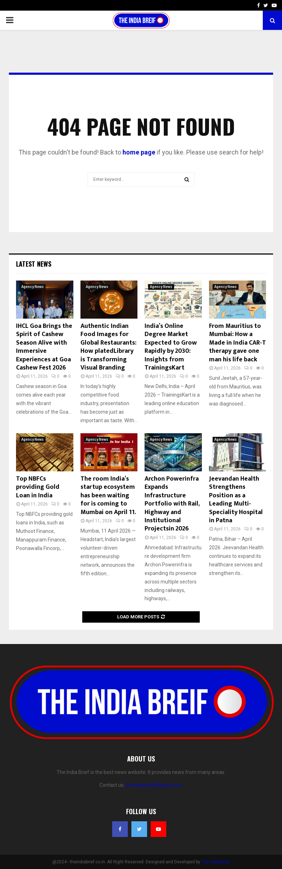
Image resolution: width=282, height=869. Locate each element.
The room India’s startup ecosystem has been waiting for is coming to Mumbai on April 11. (108, 495)
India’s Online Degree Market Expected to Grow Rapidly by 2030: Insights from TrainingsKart (171, 347)
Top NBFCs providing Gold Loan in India (37, 487)
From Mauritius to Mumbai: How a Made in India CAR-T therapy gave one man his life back (237, 343)
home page (138, 152)
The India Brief (215, 861)
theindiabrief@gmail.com (154, 785)
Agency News (32, 287)
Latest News (33, 263)
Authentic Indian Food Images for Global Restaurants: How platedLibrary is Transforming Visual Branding (108, 347)
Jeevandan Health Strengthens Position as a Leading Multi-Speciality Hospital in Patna (236, 499)
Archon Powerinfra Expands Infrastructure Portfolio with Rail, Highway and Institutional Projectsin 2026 (172, 503)
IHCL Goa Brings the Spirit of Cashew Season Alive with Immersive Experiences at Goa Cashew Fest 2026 (44, 347)
